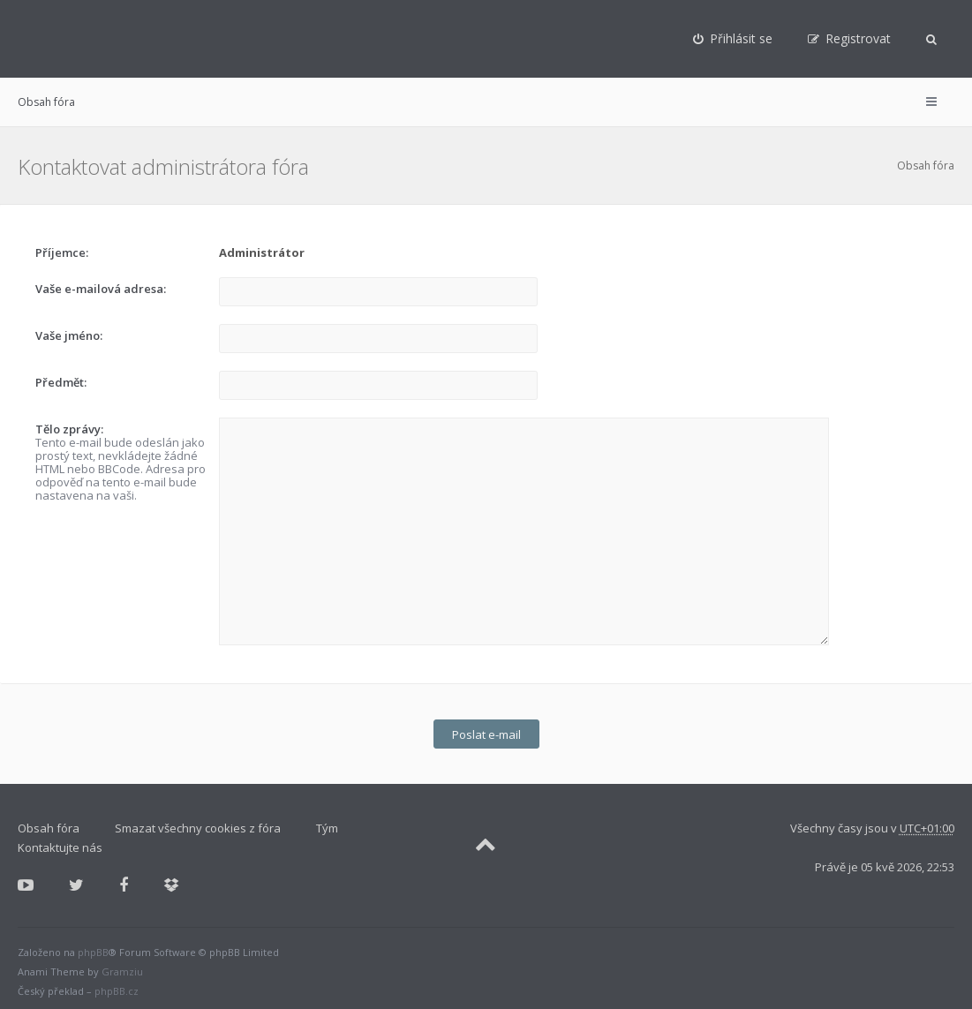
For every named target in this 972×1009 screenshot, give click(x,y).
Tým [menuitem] (327, 823)
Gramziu (122, 966)
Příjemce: (61, 252)
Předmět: (61, 382)
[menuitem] (732, 39)
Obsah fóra (46, 101)
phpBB (93, 946)
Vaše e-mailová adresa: (100, 289)
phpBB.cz (116, 985)
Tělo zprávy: (69, 429)
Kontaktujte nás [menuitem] (60, 842)
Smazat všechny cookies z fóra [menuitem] (198, 823)
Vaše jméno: (68, 335)
